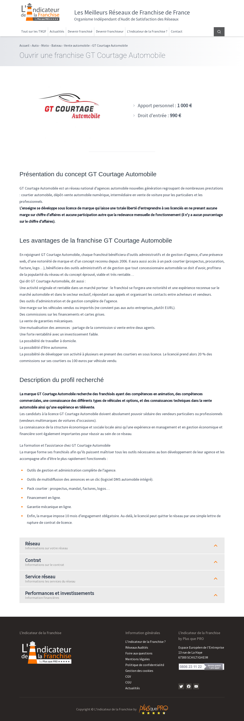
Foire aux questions (138, 653)
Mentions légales (137, 659)
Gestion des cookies (139, 671)
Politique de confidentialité (144, 665)
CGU (128, 682)
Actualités (57, 31)
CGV (128, 676)
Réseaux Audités (136, 647)
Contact (176, 31)
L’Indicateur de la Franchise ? (147, 31)
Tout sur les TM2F (33, 31)
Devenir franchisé (80, 31)
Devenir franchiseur (109, 31)
